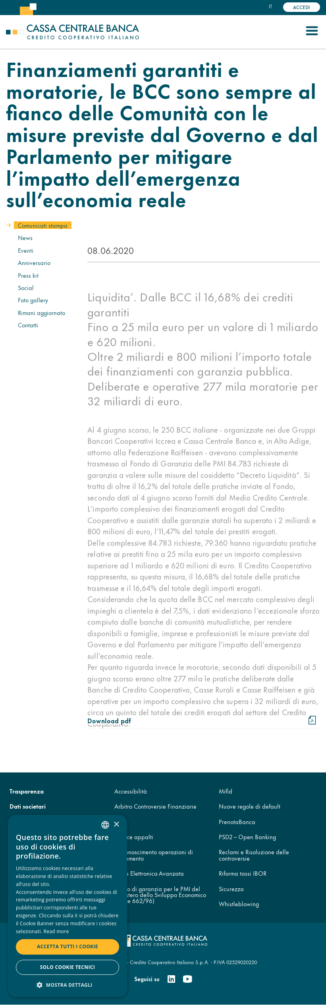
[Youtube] (187, 979)
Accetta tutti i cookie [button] (67, 946)
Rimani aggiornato (41, 312)
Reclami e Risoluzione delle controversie (254, 854)
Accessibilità (130, 791)
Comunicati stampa (43, 225)
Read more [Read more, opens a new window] (56, 931)
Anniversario (34, 262)
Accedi (301, 7)
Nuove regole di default (249, 806)
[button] (67, 984)
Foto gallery (33, 300)
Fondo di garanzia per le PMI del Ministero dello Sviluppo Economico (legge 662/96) (160, 894)
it (270, 6)
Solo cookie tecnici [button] (67, 967)
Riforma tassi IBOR (242, 873)
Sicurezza (231, 888)
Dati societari (28, 806)
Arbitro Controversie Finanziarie (155, 806)
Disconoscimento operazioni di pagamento (153, 854)
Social (26, 287)
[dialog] (67, 906)
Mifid (225, 791)
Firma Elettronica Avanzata (149, 873)
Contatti (28, 325)
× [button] (116, 825)
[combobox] (105, 825)
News (25, 237)
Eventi (25, 250)
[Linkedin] (171, 979)
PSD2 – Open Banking (247, 836)
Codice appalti (133, 836)
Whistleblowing (239, 903)
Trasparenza (27, 791)
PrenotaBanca (237, 821)
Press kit (28, 275)
